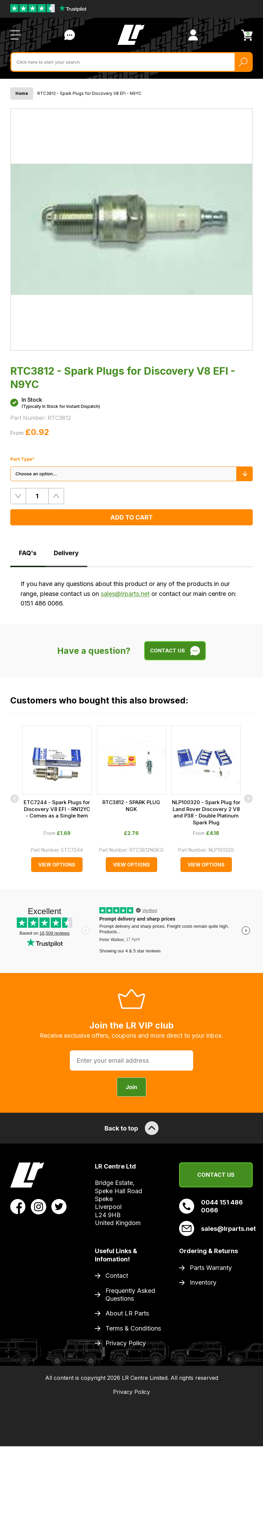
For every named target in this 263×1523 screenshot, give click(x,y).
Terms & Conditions (133, 1328)
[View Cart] (247, 35)
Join (131, 1087)
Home (21, 93)
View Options (56, 864)
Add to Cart (131, 517)
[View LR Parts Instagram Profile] (38, 1206)
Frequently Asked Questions (130, 1294)
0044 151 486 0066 (211, 1206)
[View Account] (193, 34)
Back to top (131, 1128)
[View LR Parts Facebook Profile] (18, 1206)
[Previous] (14, 799)
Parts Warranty (211, 1267)
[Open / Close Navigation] (15, 35)
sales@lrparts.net (125, 593)
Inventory (203, 1282)
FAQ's (28, 553)
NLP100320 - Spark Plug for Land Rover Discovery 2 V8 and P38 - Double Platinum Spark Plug (206, 812)
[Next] (248, 799)
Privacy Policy (125, 1343)
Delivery (66, 553)
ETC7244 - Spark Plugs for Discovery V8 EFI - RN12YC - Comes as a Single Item (57, 809)
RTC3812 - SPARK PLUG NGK (131, 805)
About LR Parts (127, 1313)
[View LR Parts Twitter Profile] (59, 1206)
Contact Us (216, 1174)
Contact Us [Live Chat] (69, 34)
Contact (116, 1275)
